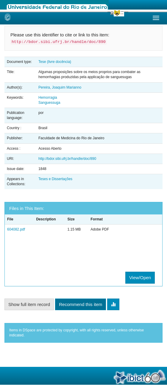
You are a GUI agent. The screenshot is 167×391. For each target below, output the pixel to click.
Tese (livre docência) (54, 62)
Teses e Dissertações (55, 179)
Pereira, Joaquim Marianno (59, 87)
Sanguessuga (49, 103)
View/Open (140, 277)
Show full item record (29, 304)
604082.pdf (16, 229)
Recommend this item (80, 304)
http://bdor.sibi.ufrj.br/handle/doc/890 (67, 159)
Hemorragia (47, 97)
